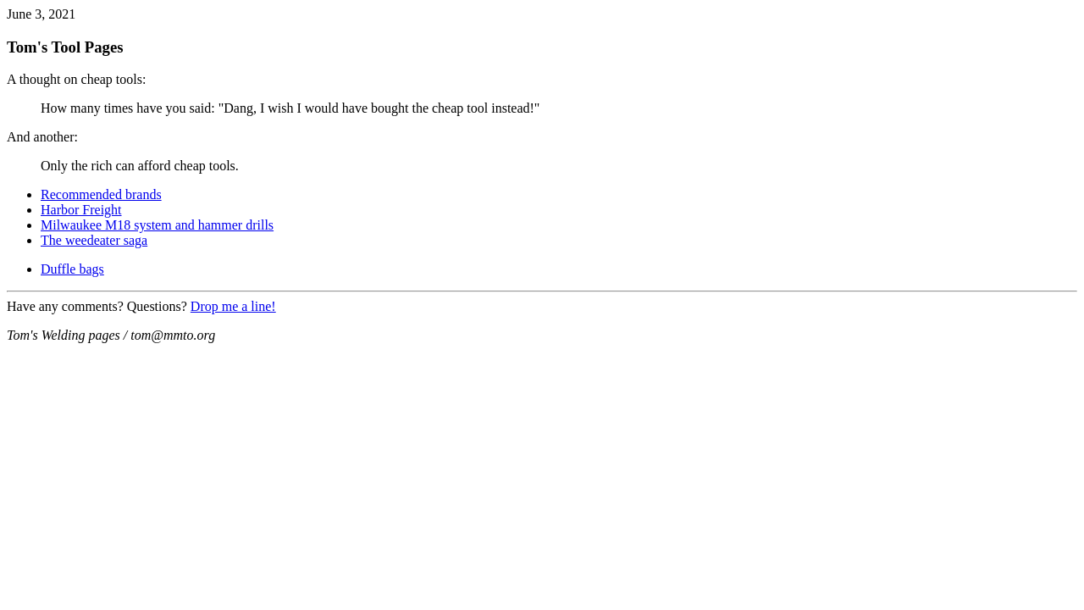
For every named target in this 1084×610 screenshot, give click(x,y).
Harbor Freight (81, 209)
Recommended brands (101, 194)
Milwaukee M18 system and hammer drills (157, 225)
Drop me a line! (233, 306)
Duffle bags (72, 269)
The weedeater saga (94, 240)
